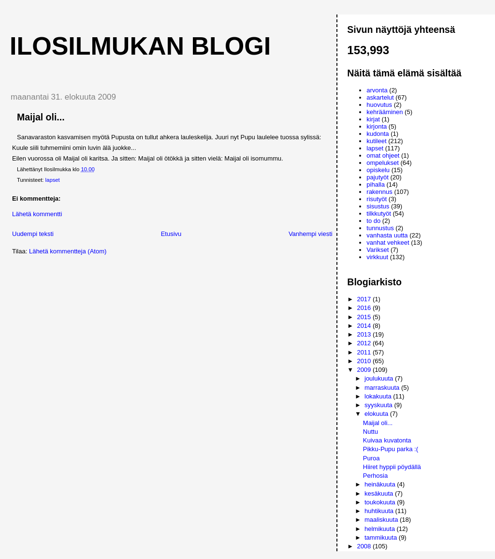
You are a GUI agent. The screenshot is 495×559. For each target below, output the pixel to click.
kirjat (372, 119)
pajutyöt (377, 177)
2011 (365, 352)
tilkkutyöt (378, 213)
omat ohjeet (382, 155)
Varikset (377, 249)
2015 (365, 317)
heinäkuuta (380, 484)
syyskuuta (379, 405)
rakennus (379, 191)
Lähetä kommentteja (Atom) (67, 251)
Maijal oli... (378, 423)
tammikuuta (381, 537)
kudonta (377, 133)
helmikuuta (380, 528)
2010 (365, 361)
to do (373, 220)
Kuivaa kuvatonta (387, 440)
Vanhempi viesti (311, 233)
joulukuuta (379, 378)
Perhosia (375, 475)
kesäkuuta (379, 493)
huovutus (379, 104)
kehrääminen (384, 112)
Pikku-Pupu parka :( (390, 449)
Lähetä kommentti (37, 214)
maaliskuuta (382, 519)
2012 (365, 343)
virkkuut (377, 257)
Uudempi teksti (33, 233)
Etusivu (171, 233)
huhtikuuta (379, 511)
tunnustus (379, 228)
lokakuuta (378, 396)
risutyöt (376, 199)
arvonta (376, 90)
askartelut (379, 97)
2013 (365, 334)
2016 (365, 307)
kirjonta (376, 126)
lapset (52, 180)
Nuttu (370, 431)
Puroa (371, 458)
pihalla (375, 184)
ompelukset (382, 162)
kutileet (376, 141)
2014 (365, 325)
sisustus (377, 206)
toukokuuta (380, 502)
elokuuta (377, 413)
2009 (365, 369)
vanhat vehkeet (387, 242)
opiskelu (378, 170)
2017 (365, 299)
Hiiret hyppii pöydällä (392, 467)
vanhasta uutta (387, 235)
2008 (365, 546)
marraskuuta (382, 387)
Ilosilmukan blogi (140, 46)
